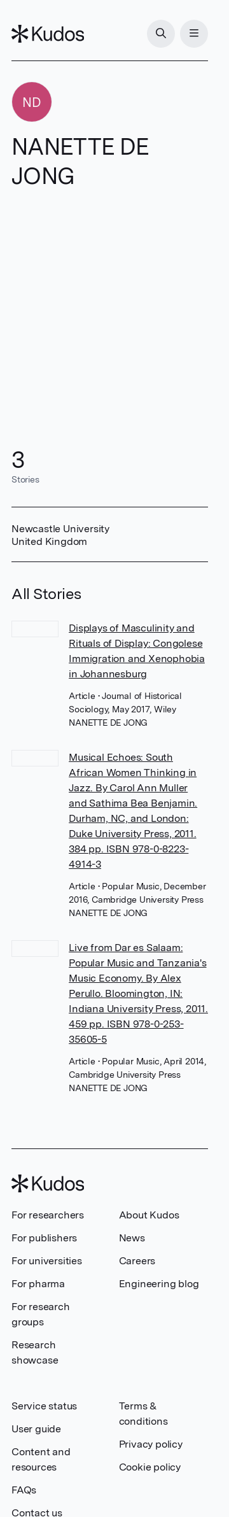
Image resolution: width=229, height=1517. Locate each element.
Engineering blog (159, 1284)
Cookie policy (150, 1467)
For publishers (44, 1238)
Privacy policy (151, 1444)
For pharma (38, 1284)
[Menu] (194, 34)
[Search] (161, 34)
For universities (46, 1261)
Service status (44, 1406)
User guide (36, 1429)
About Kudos (149, 1215)
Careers (137, 1261)
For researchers (47, 1215)
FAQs (23, 1490)
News (132, 1238)
